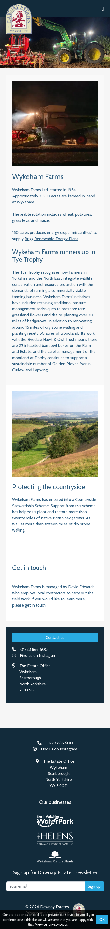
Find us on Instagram (38, 655)
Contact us (55, 637)
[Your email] (45, 886)
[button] (103, 9)
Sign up (94, 886)
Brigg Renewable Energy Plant (51, 238)
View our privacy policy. (51, 924)
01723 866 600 (34, 649)
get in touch (35, 605)
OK (102, 919)
